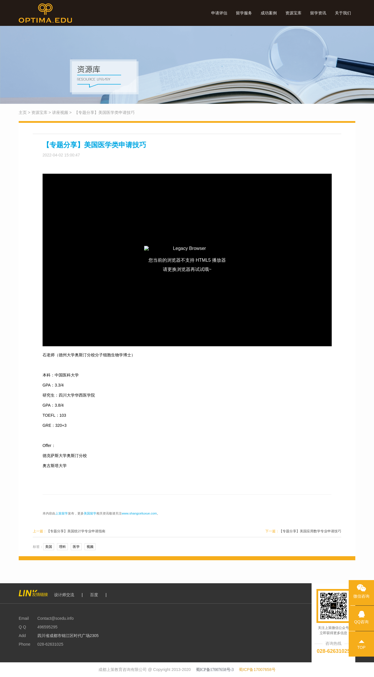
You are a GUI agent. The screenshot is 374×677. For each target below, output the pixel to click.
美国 (48, 547)
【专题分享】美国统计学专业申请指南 (76, 531)
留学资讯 (318, 13)
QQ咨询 (361, 615)
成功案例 (269, 13)
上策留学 (61, 513)
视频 (90, 547)
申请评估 (219, 13)
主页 (23, 112)
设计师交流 (64, 594)
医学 (76, 547)
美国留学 (90, 513)
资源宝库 (293, 13)
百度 (94, 594)
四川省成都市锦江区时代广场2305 (67, 635)
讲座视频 (60, 112)
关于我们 (343, 13)
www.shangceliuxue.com (139, 513)
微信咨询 (361, 589)
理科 (62, 547)
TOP (361, 640)
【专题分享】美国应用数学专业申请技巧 (310, 531)
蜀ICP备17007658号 (257, 669)
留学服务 (244, 13)
